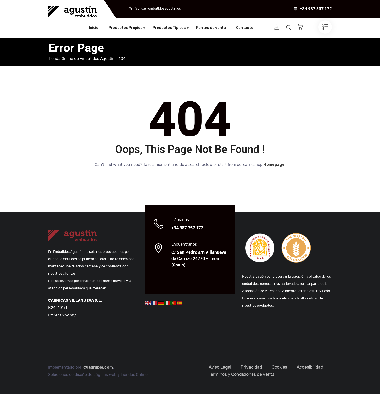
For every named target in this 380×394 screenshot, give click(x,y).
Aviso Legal (220, 367)
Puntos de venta (211, 27)
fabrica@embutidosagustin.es (157, 9)
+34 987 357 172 (316, 9)
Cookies (279, 367)
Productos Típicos (169, 27)
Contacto (244, 27)
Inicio (93, 27)
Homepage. (274, 164)
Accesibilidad (310, 367)
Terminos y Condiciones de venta (242, 374)
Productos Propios (125, 27)
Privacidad (251, 367)
